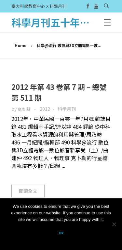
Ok (61, 233)
